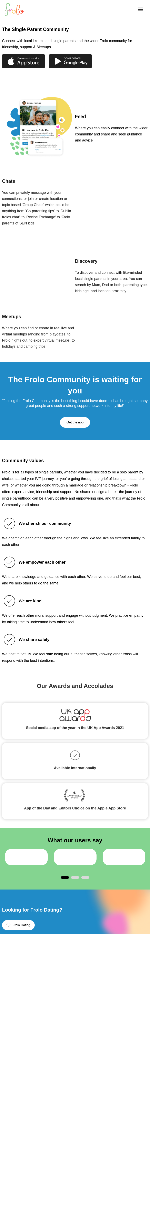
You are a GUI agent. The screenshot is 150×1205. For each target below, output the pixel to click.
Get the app (75, 422)
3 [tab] (85, 877)
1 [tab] (65, 877)
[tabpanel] (26, 857)
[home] (16, 9)
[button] (140, 9)
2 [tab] (75, 877)
